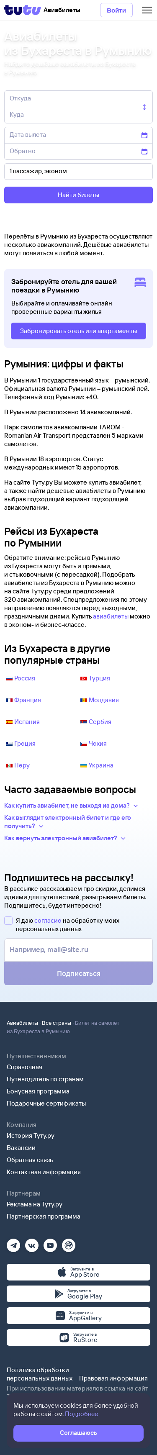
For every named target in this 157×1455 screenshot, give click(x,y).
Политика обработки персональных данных (39, 1374)
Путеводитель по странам (45, 1079)
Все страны (56, 1022)
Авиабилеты (22, 1022)
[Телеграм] (13, 1243)
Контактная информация (44, 1172)
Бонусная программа (38, 1091)
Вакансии (21, 1148)
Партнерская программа (43, 1216)
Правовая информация (113, 1378)
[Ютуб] (50, 1243)
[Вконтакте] (32, 1243)
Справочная (24, 1067)
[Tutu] (22, 10)
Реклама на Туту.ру (34, 1204)
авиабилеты (111, 616)
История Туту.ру (30, 1135)
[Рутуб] (68, 1243)
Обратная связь (30, 1160)
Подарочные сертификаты (46, 1103)
